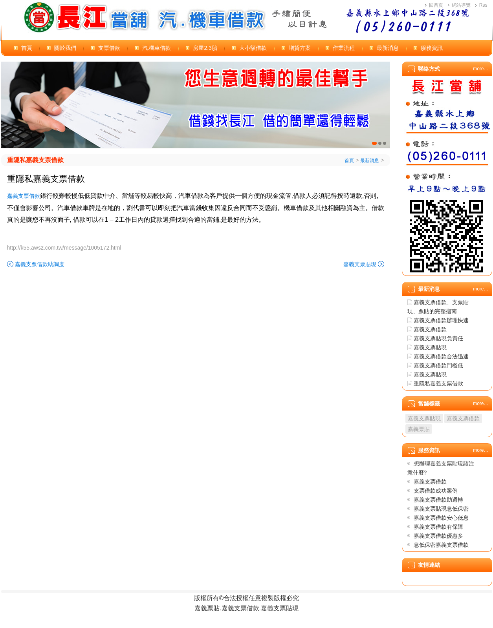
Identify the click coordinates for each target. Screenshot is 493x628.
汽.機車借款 (156, 48)
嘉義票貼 (419, 429)
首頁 (26, 48)
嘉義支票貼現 (359, 264)
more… (480, 68)
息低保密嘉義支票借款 (441, 545)
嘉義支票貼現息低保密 (441, 509)
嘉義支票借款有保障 (438, 527)
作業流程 (344, 48)
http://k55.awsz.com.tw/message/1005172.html (64, 248)
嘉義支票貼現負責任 (438, 338)
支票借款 (109, 48)
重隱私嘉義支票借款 (35, 160)
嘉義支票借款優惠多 (438, 536)
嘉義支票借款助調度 (39, 264)
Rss (483, 5)
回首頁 (436, 5)
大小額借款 (253, 48)
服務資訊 (432, 48)
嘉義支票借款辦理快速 (441, 320)
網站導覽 (461, 5)
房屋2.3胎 (205, 48)
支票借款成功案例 (436, 490)
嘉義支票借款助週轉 (438, 500)
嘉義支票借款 (23, 196)
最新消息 (388, 48)
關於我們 (65, 48)
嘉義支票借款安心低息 (441, 518)
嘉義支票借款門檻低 (438, 365)
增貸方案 (300, 48)
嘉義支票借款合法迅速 (441, 356)
